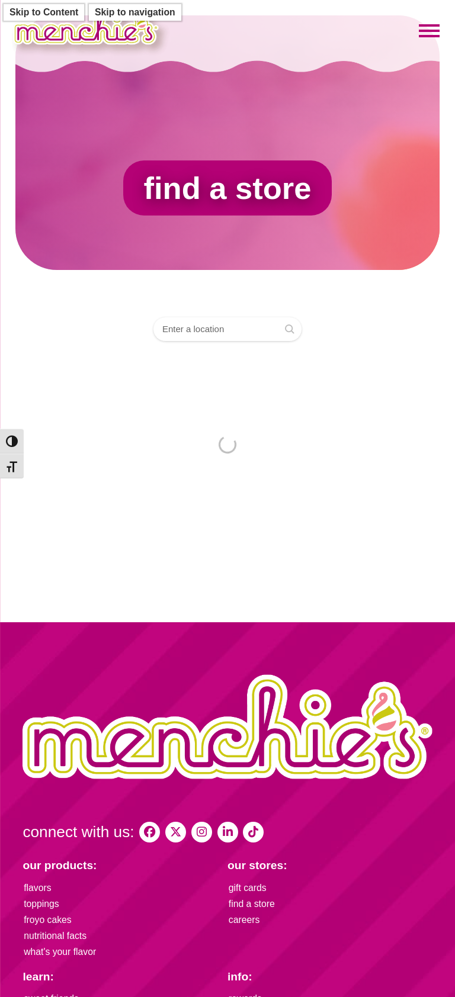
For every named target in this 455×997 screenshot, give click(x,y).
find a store (252, 904)
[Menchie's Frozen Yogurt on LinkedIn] (227, 832)
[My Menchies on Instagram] (201, 832)
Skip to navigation (135, 12)
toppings (41, 904)
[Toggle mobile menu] (429, 31)
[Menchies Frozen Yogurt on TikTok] (253, 832)
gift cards (248, 888)
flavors (37, 888)
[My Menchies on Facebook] (149, 832)
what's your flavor (60, 952)
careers (244, 920)
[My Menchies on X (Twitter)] (175, 832)
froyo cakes (48, 920)
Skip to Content (43, 12)
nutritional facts (55, 936)
